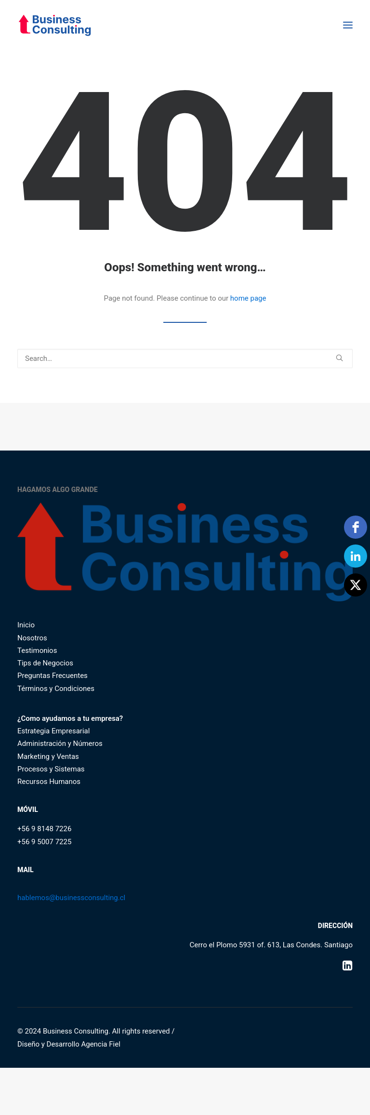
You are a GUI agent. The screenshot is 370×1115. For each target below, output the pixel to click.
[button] (348, 25)
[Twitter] (355, 585)
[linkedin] (355, 556)
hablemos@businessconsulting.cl (71, 897)
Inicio (26, 625)
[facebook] (355, 527)
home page (248, 298)
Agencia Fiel (100, 1044)
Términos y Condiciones (55, 688)
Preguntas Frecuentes (52, 675)
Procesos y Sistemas (51, 769)
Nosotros (32, 638)
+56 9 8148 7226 (44, 828)
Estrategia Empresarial (53, 731)
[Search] (185, 358)
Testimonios (37, 650)
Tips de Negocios (45, 663)
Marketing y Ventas (48, 756)
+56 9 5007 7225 (44, 841)
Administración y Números (60, 743)
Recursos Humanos (48, 781)
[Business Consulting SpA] (54, 25)
